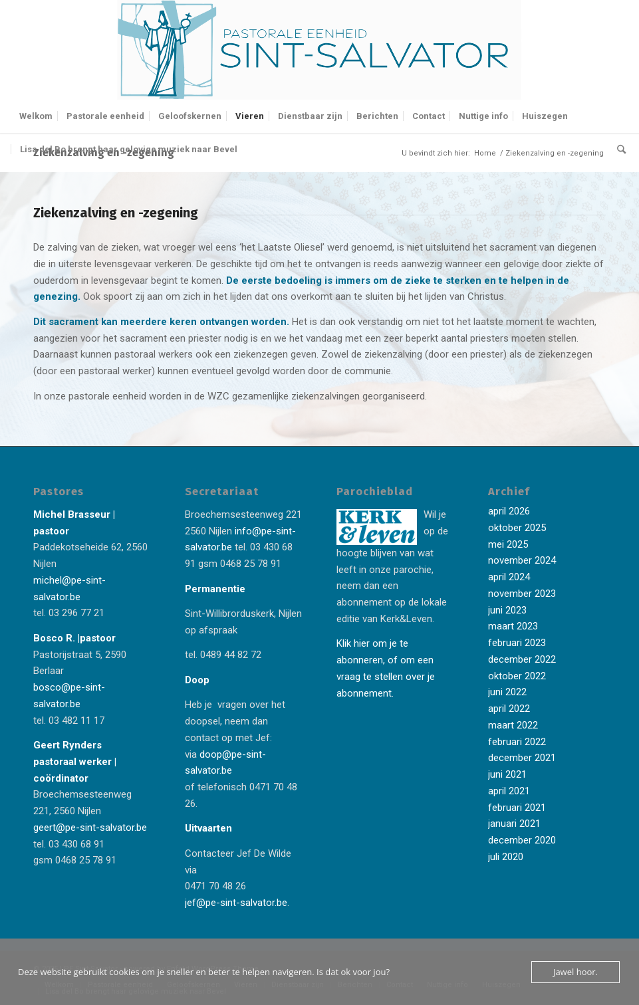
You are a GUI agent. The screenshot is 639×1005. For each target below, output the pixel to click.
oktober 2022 (517, 676)
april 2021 (509, 791)
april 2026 (509, 511)
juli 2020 (505, 857)
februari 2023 (517, 643)
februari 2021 (517, 808)
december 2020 (522, 840)
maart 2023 (513, 626)
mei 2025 (508, 544)
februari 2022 (517, 742)
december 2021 (522, 758)
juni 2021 (507, 774)
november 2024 (522, 560)
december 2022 (522, 659)
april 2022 (509, 709)
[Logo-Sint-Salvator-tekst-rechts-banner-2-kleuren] (320, 50)
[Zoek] (618, 149)
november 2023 (522, 594)
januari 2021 (514, 824)
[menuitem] (36, 116)
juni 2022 (507, 692)
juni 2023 (507, 610)
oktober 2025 (517, 528)
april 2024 (509, 577)
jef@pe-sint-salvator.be (236, 903)
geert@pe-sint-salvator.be (90, 828)
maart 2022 (513, 725)
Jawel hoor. (575, 972)
